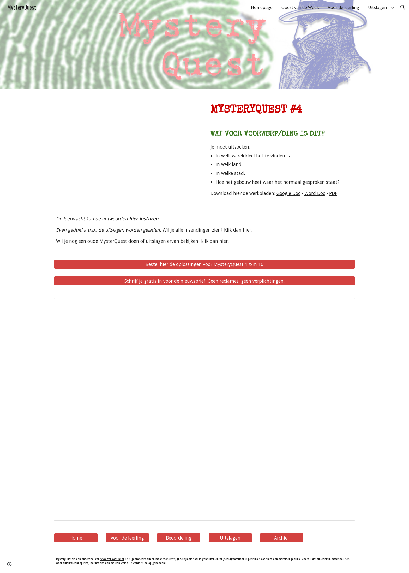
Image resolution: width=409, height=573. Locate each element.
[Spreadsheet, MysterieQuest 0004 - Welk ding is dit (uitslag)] (204, 409)
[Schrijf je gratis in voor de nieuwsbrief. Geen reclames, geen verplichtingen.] (204, 281)
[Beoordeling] (178, 537)
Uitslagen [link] (377, 7)
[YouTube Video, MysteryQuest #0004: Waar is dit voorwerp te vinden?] (127, 145)
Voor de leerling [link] (343, 7)
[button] (402, 7)
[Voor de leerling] (127, 537)
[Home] (76, 537)
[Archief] (281, 537)
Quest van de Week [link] (300, 7)
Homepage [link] (262, 7)
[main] (281, 108)
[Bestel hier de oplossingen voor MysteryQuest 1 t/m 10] (204, 264)
